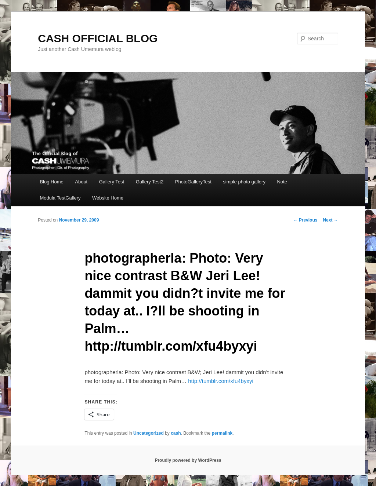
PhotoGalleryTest (193, 181)
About (81, 181)
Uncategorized (148, 433)
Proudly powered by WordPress (188, 460)
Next (330, 220)
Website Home (107, 198)
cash (176, 433)
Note (282, 181)
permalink (222, 433)
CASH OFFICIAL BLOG (98, 38)
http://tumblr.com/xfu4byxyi (220, 381)
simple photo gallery (244, 181)
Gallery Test (111, 181)
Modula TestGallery (60, 198)
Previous (305, 220)
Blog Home (51, 181)
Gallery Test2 (150, 181)
